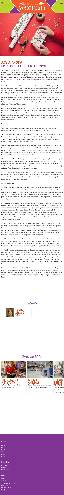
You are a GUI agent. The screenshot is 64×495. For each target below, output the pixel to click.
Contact (3, 481)
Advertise (4, 478)
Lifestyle (3, 447)
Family (3, 454)
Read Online (4, 465)
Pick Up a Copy (5, 470)
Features (3, 445)
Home (2, 452)
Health (3, 449)
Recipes (3, 456)
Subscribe (4, 467)
